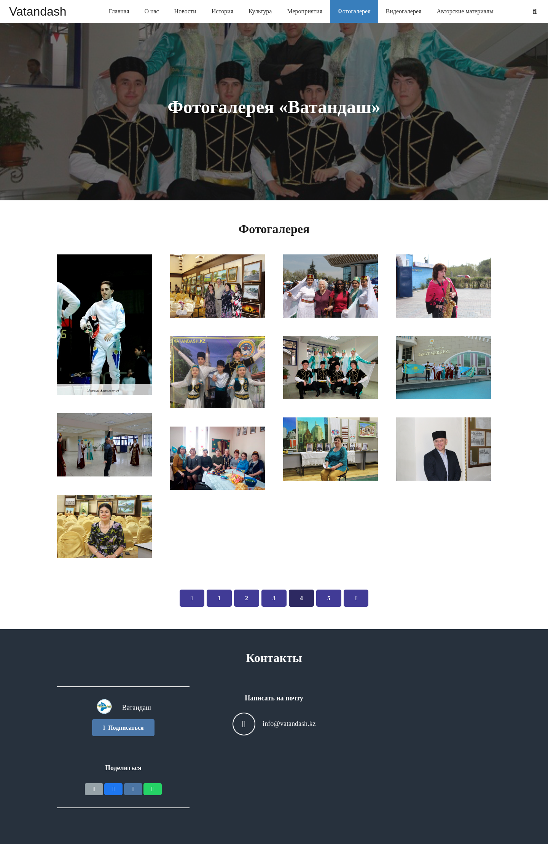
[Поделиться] (113, 789)
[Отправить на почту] (94, 789)
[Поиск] (534, 11)
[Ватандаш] (109, 708)
